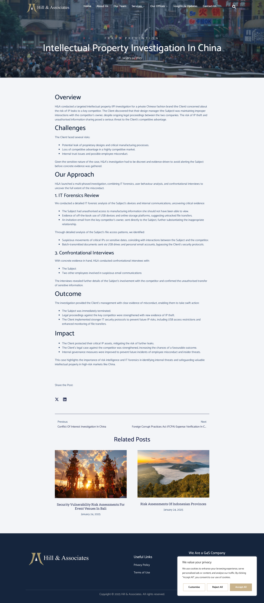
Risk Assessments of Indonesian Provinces (173, 504)
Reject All (217, 587)
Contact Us (210, 6)
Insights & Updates (185, 6)
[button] (57, 399)
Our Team (120, 6)
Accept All (241, 587)
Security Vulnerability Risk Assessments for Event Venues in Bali (91, 506)
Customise (194, 587)
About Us (102, 6)
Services (138, 6)
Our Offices (159, 6)
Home (87, 6)
